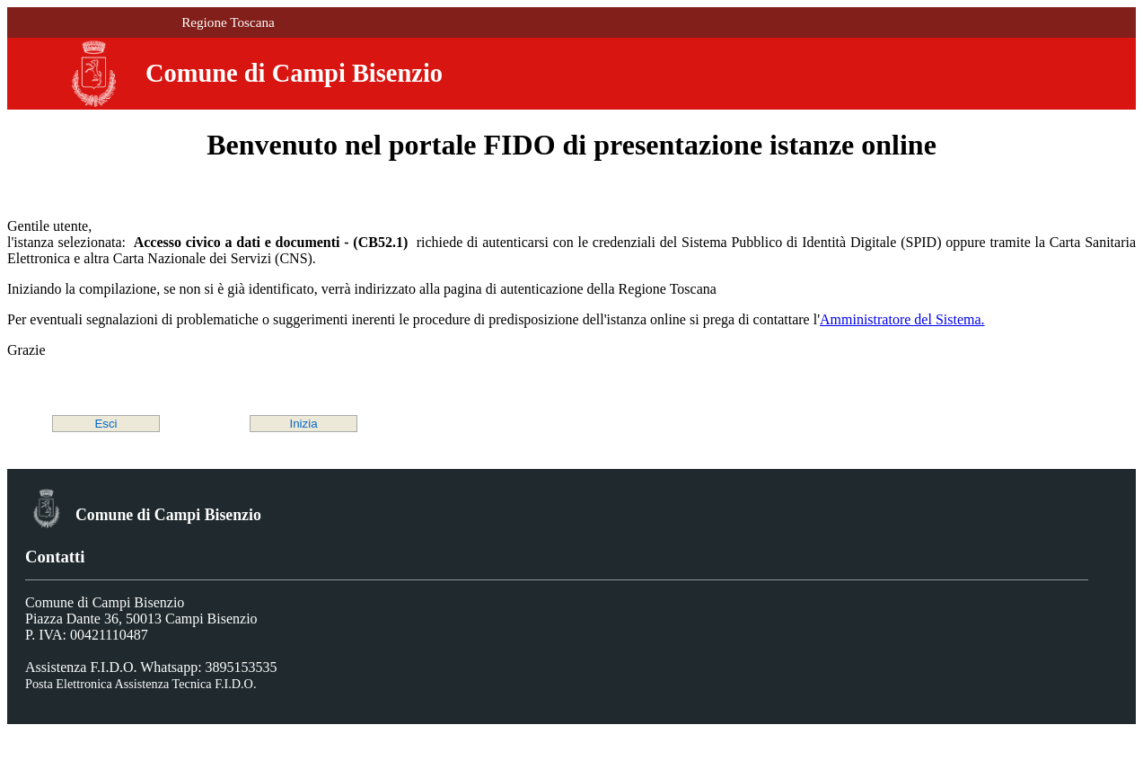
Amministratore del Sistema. (902, 319)
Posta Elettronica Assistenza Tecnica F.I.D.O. (140, 683)
